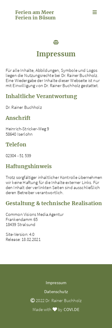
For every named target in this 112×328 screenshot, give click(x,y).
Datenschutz (56, 291)
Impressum (56, 282)
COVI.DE (71, 309)
